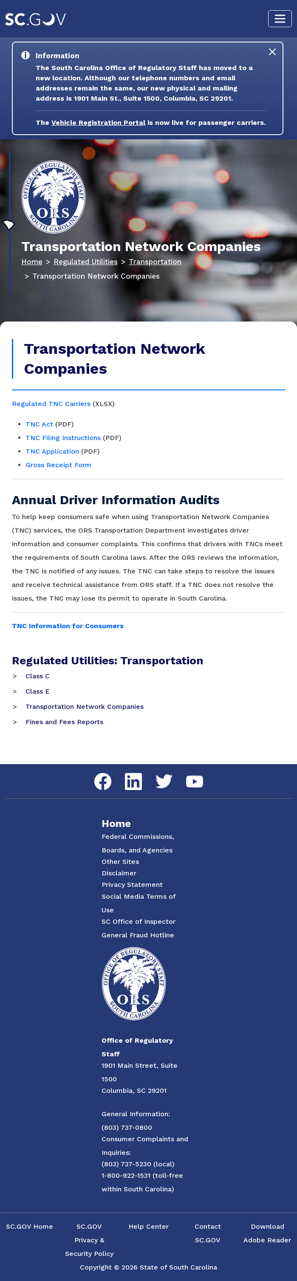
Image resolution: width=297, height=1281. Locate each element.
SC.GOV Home (29, 1226)
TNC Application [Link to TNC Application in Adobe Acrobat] (52, 451)
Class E (37, 691)
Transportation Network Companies (84, 707)
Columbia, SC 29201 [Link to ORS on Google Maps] (134, 1090)
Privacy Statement (132, 884)
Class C (37, 676)
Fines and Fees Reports (64, 722)
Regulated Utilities (86, 261)
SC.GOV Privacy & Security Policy (89, 1240)
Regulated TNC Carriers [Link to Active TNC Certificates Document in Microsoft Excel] (51, 404)
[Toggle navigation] (280, 18)
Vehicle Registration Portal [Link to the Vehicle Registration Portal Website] (98, 123)
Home (31, 261)
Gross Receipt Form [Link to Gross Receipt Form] (58, 465)
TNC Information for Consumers (68, 626)
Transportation (155, 261)
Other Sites (120, 862)
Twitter (157, 774)
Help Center (148, 1226)
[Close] (272, 52)
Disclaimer (119, 873)
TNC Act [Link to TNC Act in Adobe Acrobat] (39, 424)
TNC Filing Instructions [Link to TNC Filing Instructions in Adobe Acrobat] (63, 438)
